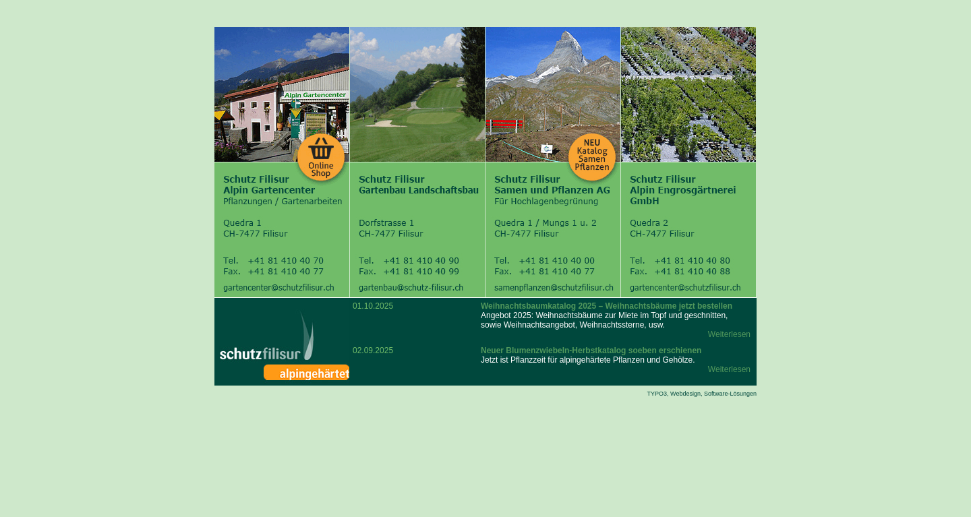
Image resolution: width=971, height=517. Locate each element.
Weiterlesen (729, 334)
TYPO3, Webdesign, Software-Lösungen (702, 393)
